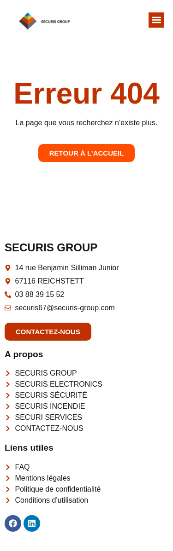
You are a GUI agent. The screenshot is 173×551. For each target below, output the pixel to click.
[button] (156, 20)
